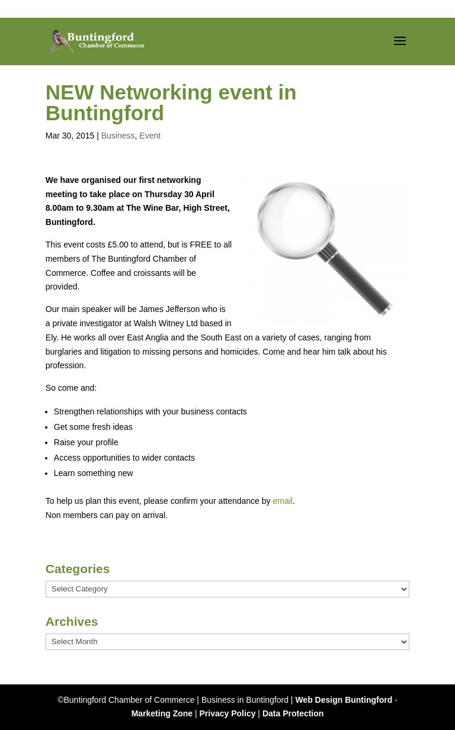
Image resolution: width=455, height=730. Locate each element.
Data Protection (292, 713)
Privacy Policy (228, 713)
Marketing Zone (162, 713)
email (282, 501)
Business (118, 135)
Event (150, 135)
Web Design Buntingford (343, 700)
